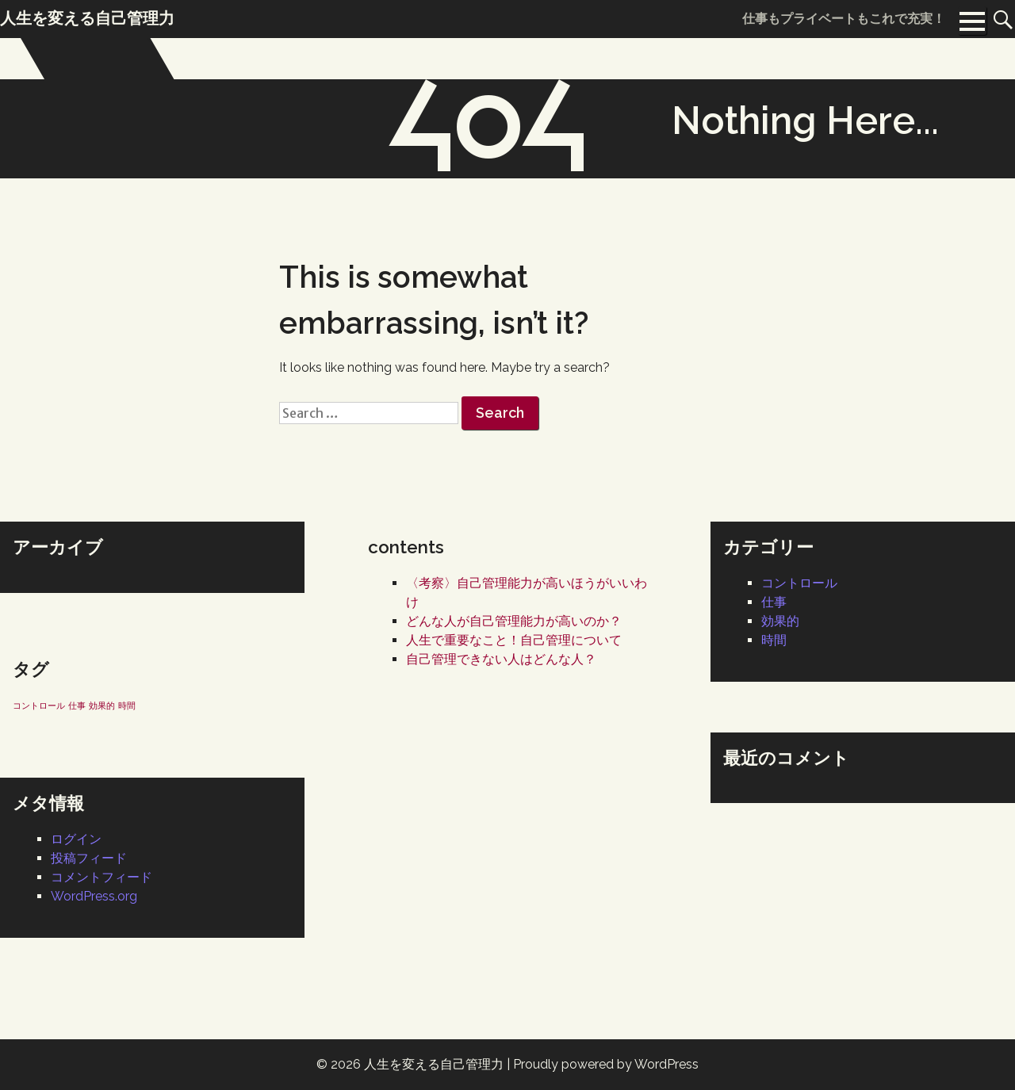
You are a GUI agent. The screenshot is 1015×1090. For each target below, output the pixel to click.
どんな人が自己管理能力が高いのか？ (514, 621)
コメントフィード (101, 877)
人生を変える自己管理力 (434, 1064)
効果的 (780, 621)
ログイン (76, 839)
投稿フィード (89, 858)
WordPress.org (94, 896)
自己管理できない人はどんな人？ (501, 659)
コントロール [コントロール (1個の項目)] (39, 705)
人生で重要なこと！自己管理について (514, 640)
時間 (774, 640)
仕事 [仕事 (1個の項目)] (77, 705)
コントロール (799, 583)
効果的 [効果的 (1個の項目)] (102, 705)
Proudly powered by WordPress (606, 1064)
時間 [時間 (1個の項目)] (127, 705)
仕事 (774, 602)
